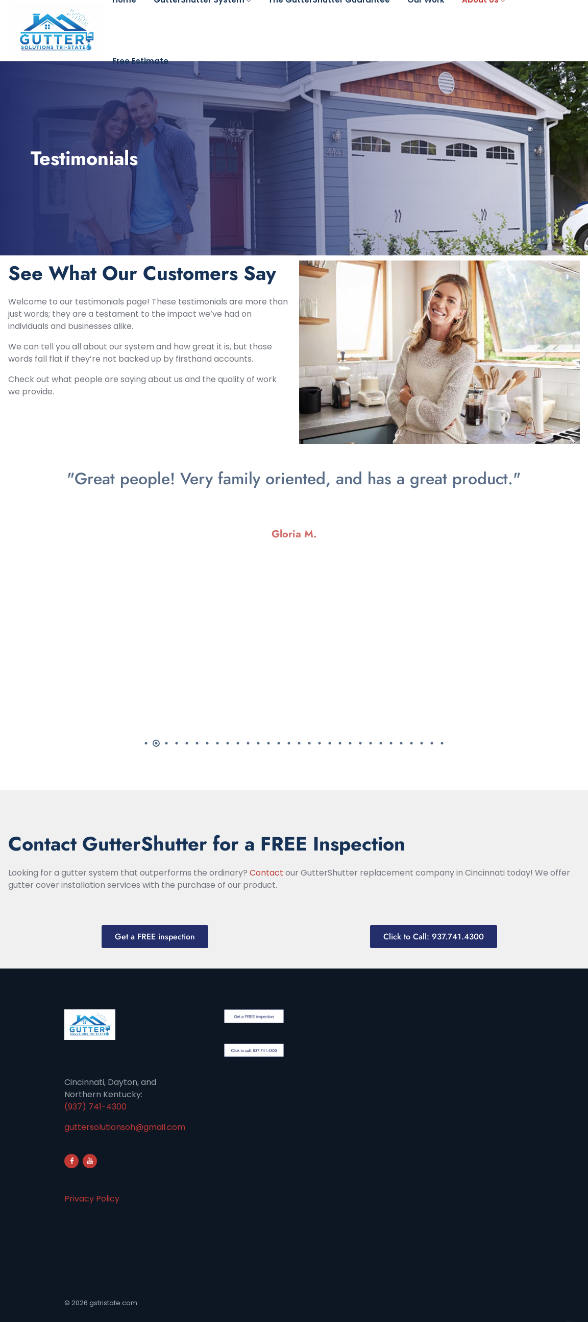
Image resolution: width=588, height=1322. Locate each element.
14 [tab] (278, 743)
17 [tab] (309, 743)
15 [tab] (288, 743)
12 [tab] (258, 743)
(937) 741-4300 (95, 1107)
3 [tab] (166, 743)
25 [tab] (391, 743)
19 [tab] (329, 743)
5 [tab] (186, 743)
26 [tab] (401, 743)
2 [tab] (156, 743)
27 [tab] (411, 743)
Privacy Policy (91, 1199)
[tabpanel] (294, 508)
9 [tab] (227, 743)
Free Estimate (140, 61)
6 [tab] (197, 743)
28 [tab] (421, 743)
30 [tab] (442, 743)
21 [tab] (350, 743)
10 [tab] (237, 743)
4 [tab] (176, 743)
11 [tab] (248, 743)
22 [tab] (360, 743)
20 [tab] (340, 743)
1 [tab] (146, 743)
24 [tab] (380, 743)
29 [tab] (431, 743)
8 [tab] (217, 743)
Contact (266, 873)
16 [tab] (299, 743)
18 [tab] (319, 743)
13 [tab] (268, 743)
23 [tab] (370, 743)
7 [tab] (207, 743)
